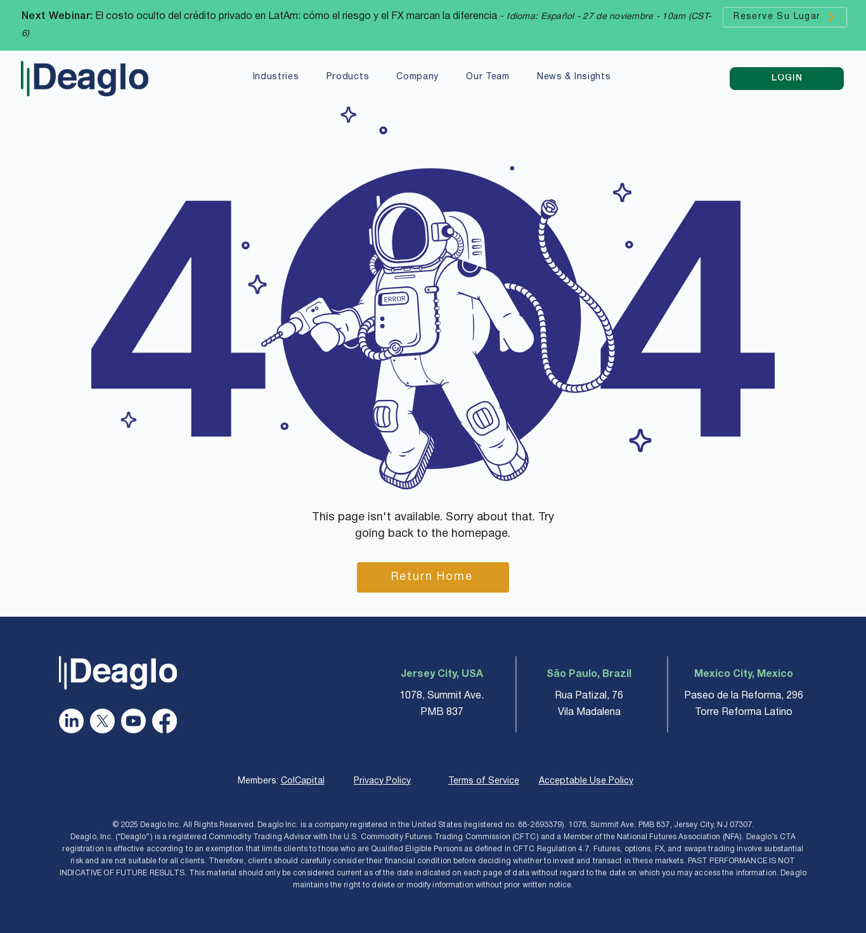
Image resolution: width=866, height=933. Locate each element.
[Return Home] (433, 577)
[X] (102, 721)
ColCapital (303, 781)
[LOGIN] (787, 78)
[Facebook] (164, 721)
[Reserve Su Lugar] (785, 17)
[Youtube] (133, 721)
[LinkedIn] (71, 721)
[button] (276, 78)
